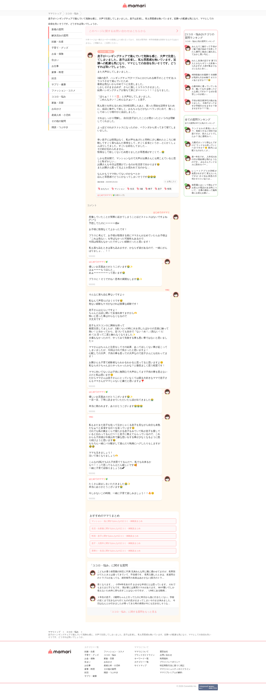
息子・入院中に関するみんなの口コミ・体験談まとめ (116, 543)
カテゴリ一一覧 (141, 662)
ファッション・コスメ (63, 90)
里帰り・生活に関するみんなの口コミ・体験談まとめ (116, 551)
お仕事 (55, 66)
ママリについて (141, 651)
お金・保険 (57, 53)
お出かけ (56, 108)
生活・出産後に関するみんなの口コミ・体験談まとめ (116, 528)
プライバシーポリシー (170, 662)
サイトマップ (140, 665)
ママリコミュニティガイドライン (175, 669)
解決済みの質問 (60, 35)
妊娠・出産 (57, 41)
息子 (160, 189)
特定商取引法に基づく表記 (172, 665)
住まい (55, 60)
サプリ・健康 (59, 84)
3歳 (141, 189)
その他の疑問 (59, 121)
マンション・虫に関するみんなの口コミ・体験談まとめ (117, 521)
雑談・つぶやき (60, 127)
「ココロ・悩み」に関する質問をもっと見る (133, 611)
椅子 (150, 189)
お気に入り (171, 182)
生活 (132, 189)
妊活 (54, 78)
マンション (120, 189)
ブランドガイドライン (144, 655)
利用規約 (164, 658)
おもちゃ (105, 189)
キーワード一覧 (141, 658)
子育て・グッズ (60, 47)
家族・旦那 (57, 102)
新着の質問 (57, 29)
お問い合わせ (166, 655)
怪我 (169, 189)
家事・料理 (57, 72)
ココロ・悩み (59, 96)
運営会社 (164, 651)
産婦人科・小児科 (61, 115)
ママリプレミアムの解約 (171, 672)
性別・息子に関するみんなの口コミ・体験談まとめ (115, 536)
